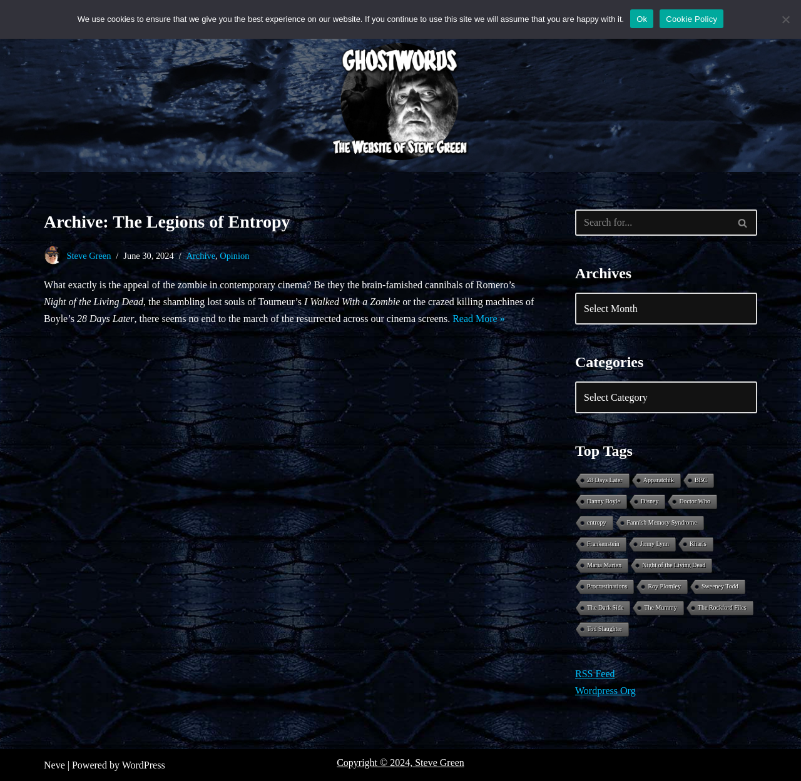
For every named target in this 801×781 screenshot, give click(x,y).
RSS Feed (595, 673)
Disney (649, 501)
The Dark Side (605, 607)
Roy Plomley (664, 586)
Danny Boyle (603, 501)
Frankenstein (603, 543)
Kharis (698, 543)
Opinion (234, 256)
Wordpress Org (605, 690)
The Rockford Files (722, 607)
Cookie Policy (691, 19)
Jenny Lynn (654, 543)
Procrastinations (607, 586)
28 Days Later (605, 479)
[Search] (652, 222)
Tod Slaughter (604, 628)
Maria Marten (604, 565)
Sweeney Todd (720, 586)
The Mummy (660, 607)
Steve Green (89, 256)
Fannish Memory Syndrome (662, 522)
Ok (641, 19)
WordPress (143, 765)
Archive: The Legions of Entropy (167, 221)
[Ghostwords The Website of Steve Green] (400, 102)
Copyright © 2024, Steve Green (400, 762)
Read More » (478, 318)
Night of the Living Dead (673, 565)
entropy (596, 522)
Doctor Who (694, 501)
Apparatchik (658, 479)
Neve (54, 765)
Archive (200, 256)
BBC (701, 479)
